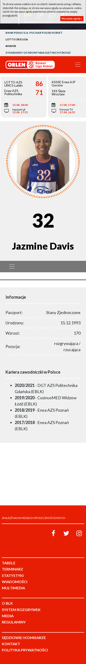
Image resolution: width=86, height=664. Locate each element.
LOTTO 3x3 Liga (17, 39)
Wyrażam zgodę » (71, 18)
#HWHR (11, 46)
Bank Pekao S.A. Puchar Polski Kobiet (34, 32)
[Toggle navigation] (77, 64)
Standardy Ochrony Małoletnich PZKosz (38, 52)
